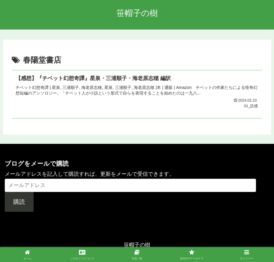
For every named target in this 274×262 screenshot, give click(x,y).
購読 (19, 201)
